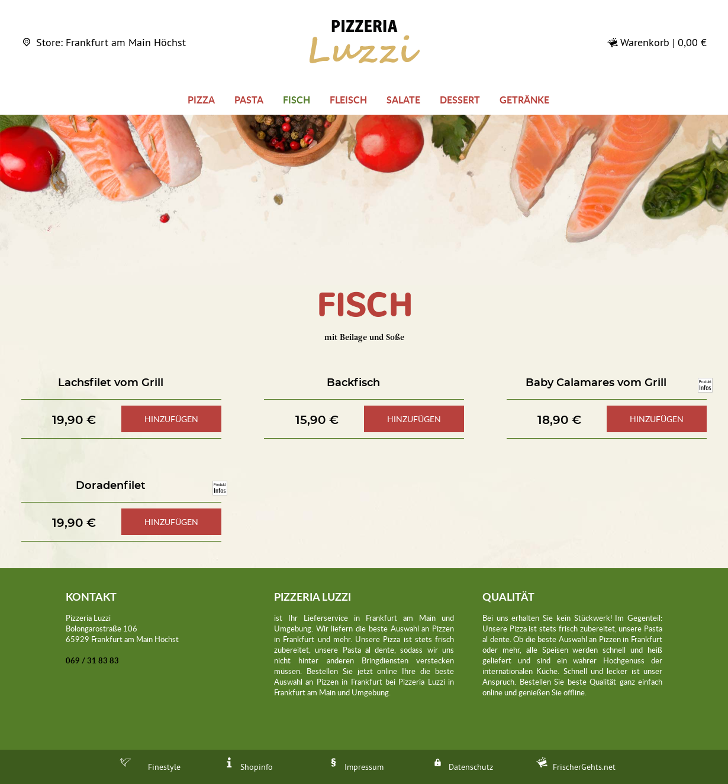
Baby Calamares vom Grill (596, 383)
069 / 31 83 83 (92, 660)
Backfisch (353, 383)
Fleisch (348, 99)
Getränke (524, 99)
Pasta (248, 99)
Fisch (296, 99)
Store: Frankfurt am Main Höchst (103, 42)
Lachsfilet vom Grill (110, 383)
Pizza (201, 99)
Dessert (460, 99)
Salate (403, 99)
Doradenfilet (111, 486)
